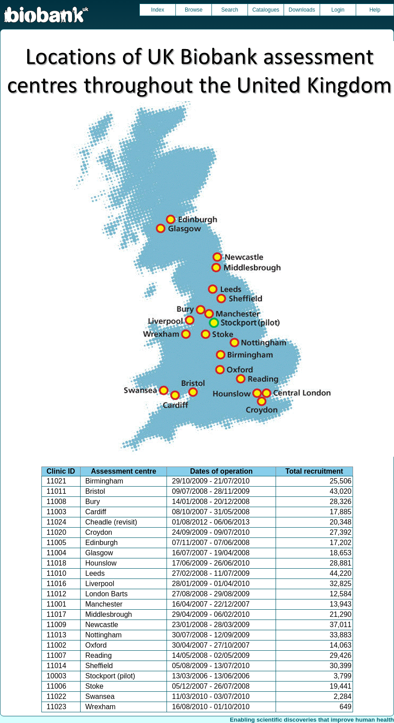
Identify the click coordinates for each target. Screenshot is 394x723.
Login (337, 10)
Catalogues (266, 10)
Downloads (301, 10)
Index (157, 10)
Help (375, 10)
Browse (194, 10)
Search (229, 10)
